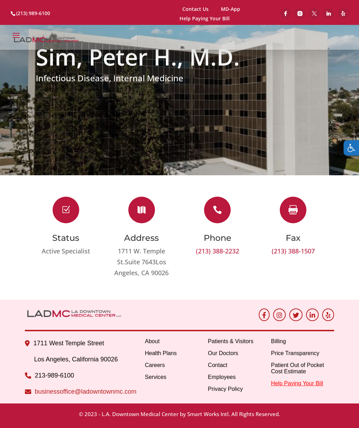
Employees (222, 377)
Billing (278, 341)
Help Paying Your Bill (205, 19)
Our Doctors (223, 353)
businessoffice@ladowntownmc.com (85, 391)
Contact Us (195, 9)
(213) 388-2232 (217, 251)
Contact (217, 365)
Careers (155, 365)
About (152, 341)
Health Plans (161, 353)
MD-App (230, 9)
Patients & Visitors (230, 341)
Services (155, 377)
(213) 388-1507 (293, 251)
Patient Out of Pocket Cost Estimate (297, 368)
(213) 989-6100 (33, 13)
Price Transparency (295, 353)
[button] (351, 148)
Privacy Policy (225, 389)
